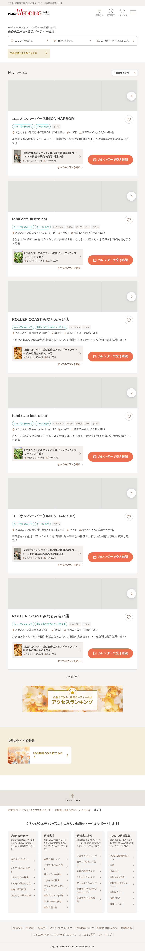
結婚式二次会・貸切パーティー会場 (72, 810)
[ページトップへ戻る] (72, 798)
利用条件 (42, 927)
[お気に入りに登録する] (129, 119)
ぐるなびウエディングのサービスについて (54, 934)
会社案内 (17, 927)
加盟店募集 (126, 927)
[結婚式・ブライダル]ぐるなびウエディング (29, 810)
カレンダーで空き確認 (110, 159)
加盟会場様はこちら (107, 927)
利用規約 (29, 927)
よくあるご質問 (87, 934)
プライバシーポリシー (61, 927)
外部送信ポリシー (85, 927)
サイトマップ (105, 934)
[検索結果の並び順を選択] (124, 73)
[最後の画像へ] (131, 96)
